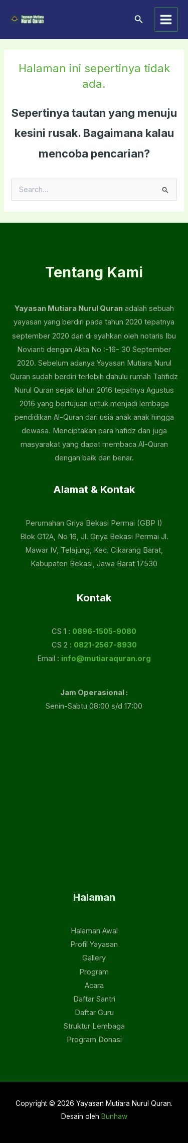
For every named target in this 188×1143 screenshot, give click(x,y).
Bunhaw (114, 1116)
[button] (138, 19)
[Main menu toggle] (166, 20)
